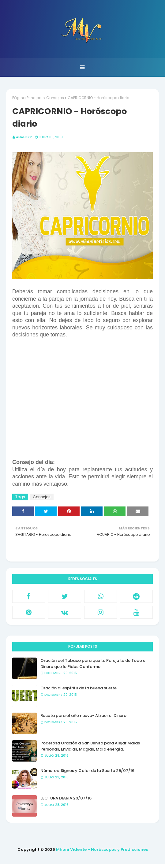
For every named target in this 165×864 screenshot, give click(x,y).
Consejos (55, 97)
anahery (24, 137)
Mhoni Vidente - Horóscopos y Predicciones (102, 849)
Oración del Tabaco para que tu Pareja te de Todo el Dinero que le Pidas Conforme (93, 663)
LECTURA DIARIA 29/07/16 (66, 798)
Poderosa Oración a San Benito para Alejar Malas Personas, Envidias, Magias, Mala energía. (90, 746)
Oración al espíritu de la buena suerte (78, 688)
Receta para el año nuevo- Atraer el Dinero (83, 715)
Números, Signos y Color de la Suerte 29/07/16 (87, 770)
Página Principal (27, 97)
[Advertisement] (82, 402)
